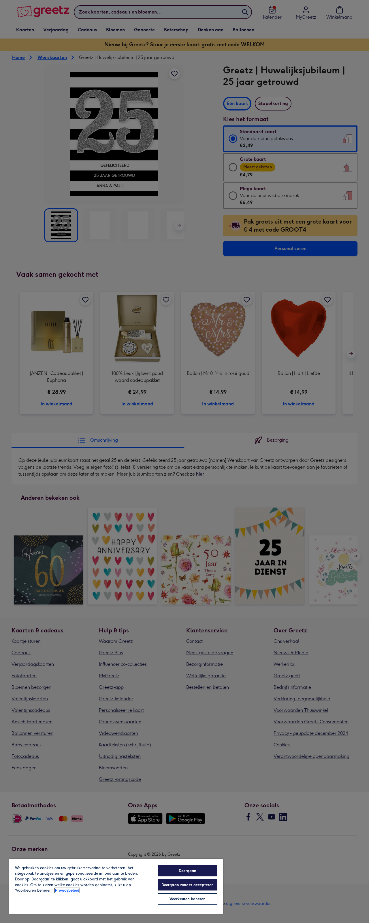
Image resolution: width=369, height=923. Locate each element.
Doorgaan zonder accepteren (187, 885)
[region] (116, 886)
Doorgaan (187, 871)
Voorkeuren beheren (188, 899)
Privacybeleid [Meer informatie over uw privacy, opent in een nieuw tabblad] (67, 890)
